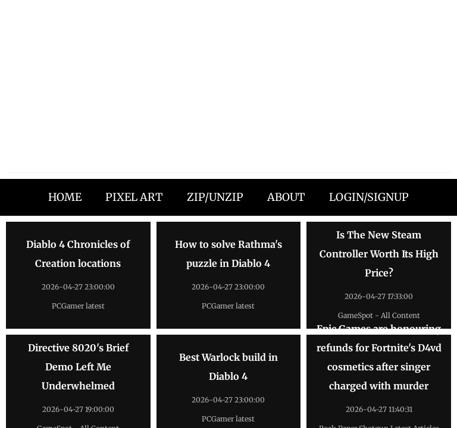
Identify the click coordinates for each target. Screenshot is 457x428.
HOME (65, 197)
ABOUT (286, 197)
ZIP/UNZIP (215, 197)
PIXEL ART (134, 197)
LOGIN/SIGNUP (369, 197)
